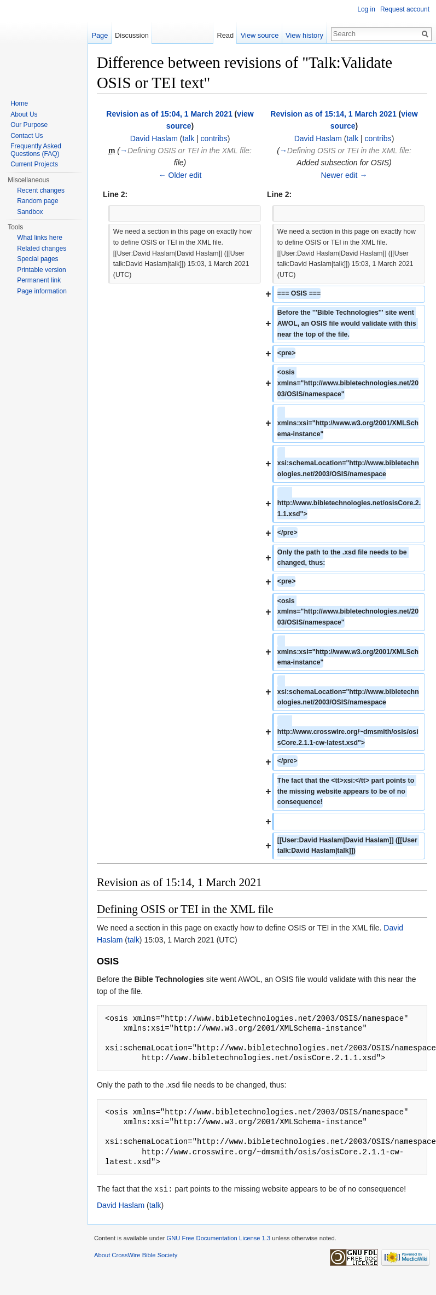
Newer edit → (344, 175)
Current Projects (34, 164)
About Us (23, 114)
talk (188, 138)
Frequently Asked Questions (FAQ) (35, 150)
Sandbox (30, 212)
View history (304, 35)
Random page (37, 201)
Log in (366, 9)
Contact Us (26, 136)
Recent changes (41, 190)
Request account (404, 9)
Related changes (41, 248)
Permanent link (39, 280)
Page (99, 35)
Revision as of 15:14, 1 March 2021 (333, 113)
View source (259, 35)
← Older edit (180, 175)
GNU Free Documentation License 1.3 (218, 1237)
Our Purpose (29, 125)
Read (225, 35)
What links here (39, 237)
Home (19, 103)
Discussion (132, 35)
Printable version (41, 270)
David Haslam (154, 138)
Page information (42, 291)
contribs (214, 138)
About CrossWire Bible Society (135, 1254)
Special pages (37, 259)
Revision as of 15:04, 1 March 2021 (169, 113)
